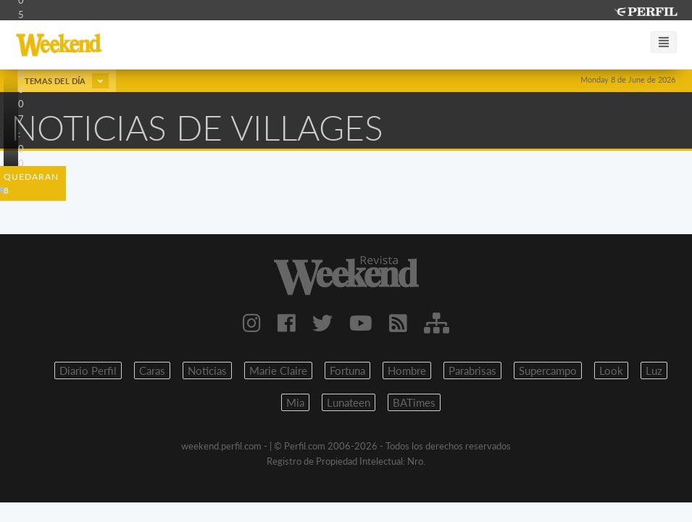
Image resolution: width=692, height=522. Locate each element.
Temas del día (67, 80)
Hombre (407, 370)
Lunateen (348, 402)
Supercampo (548, 370)
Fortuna (347, 370)
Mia (295, 402)
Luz (654, 370)
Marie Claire (278, 370)
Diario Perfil (88, 370)
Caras (152, 370)
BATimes (414, 402)
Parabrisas (472, 370)
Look (611, 370)
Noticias (207, 370)
